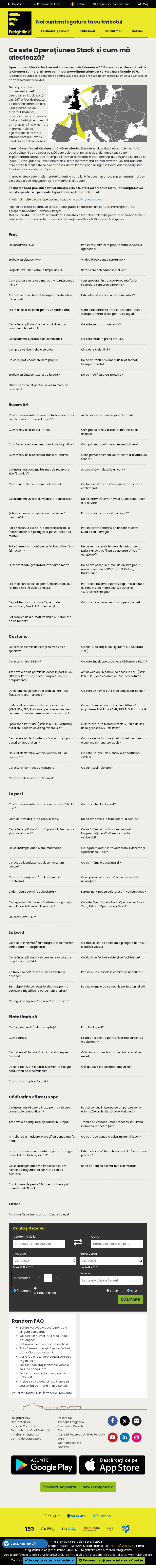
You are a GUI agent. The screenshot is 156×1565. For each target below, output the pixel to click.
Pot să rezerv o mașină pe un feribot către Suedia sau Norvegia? (110, 530)
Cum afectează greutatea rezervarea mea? (39, 565)
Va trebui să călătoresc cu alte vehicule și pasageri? (37, 974)
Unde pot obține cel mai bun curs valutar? (109, 1166)
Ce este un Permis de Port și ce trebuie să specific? (37, 649)
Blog (61, 1430)
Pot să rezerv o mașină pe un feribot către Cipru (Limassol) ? (41, 548)
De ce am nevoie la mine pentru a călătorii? (110, 819)
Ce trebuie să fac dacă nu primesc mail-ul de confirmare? (111, 486)
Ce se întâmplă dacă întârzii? (101, 863)
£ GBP (112, 1291)
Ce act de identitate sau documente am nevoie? (36, 864)
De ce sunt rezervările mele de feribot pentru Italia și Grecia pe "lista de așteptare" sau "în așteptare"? (111, 551)
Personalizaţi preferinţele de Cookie (111, 1560)
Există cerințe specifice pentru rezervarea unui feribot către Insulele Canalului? (40, 586)
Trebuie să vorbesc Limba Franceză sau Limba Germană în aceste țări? (112, 1124)
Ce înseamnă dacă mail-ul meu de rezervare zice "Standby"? (39, 471)
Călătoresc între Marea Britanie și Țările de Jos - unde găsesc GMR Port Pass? (113, 726)
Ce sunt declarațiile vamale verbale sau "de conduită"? (38, 755)
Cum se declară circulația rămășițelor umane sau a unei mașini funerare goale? (114, 740)
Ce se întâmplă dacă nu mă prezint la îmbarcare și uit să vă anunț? (41, 831)
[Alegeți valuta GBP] (108, 1290)
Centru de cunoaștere (26, 1439)
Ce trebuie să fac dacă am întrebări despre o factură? (39, 1054)
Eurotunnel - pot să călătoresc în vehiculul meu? (113, 892)
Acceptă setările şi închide (49, 1560)
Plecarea (20, 1254)
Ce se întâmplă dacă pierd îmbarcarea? (36, 848)
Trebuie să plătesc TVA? (25, 260)
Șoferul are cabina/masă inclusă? (103, 270)
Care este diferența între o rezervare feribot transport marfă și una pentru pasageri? (111, 312)
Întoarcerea (88, 1254)
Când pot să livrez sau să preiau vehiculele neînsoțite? (110, 879)
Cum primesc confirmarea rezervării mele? (110, 444)
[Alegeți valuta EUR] (128, 1290)
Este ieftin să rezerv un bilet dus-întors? (108, 295)
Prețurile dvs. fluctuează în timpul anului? (36, 270)
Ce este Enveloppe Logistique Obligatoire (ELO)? (114, 661)
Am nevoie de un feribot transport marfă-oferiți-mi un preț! (42, 297)
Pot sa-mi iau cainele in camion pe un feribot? (112, 972)
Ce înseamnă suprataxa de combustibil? (36, 339)
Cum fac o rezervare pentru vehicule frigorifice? (41, 444)
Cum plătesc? (18, 1038)
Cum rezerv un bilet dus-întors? (30, 430)
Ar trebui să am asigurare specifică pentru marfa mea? (42, 1139)
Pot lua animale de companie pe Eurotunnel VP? (113, 987)
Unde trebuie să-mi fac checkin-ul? (32, 892)
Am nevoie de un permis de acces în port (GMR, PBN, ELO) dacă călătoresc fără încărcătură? (113, 674)
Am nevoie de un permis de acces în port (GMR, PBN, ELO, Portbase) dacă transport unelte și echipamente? (41, 676)
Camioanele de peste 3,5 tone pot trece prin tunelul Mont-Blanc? (39, 1186)
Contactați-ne (21, 1422)
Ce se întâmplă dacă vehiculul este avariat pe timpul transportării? (40, 959)
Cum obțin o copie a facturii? (28, 1081)
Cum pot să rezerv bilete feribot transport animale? (109, 432)
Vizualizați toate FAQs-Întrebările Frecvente (42, 1393)
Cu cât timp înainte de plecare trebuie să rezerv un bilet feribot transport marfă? (41, 417)
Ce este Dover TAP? (22, 917)
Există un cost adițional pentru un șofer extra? (39, 310)
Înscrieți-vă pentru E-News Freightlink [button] (78, 1487)
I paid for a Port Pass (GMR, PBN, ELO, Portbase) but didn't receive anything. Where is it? (40, 726)
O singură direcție (46, 1293)
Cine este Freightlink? (95, 350)
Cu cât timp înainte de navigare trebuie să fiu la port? (41, 806)
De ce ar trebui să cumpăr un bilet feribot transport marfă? (109, 362)
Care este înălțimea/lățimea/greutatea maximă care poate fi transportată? (41, 945)
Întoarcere (24, 1291)
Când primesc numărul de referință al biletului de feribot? (114, 457)
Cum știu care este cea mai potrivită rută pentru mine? (41, 282)
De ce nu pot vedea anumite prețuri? (34, 360)
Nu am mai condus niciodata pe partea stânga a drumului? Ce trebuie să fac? (41, 1153)
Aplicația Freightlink (71, 1422)
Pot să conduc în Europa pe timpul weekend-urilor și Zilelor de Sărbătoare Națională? (111, 1109)
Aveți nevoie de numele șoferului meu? (107, 415)
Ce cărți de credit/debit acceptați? (32, 1027)
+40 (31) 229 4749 (122, 1546)
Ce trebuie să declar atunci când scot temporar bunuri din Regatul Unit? (41, 740)
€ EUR (132, 1291)
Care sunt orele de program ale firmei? (35, 484)
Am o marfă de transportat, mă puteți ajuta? (39, 1214)
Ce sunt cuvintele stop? (97, 768)
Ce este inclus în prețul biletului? (103, 339)
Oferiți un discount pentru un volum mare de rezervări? (38, 387)
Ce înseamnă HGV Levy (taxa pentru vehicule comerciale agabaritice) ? (39, 1109)
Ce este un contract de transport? (32, 768)
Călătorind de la (25, 1237)
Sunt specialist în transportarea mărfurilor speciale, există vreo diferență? (109, 282)
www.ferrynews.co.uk (87, 199)
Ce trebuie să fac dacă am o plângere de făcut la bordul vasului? (113, 945)
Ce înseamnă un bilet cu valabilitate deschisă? (40, 499)
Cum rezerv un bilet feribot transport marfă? (39, 455)
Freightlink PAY (20, 1418)
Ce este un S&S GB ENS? (25, 661)
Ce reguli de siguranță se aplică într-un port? (39, 1001)
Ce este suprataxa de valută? (101, 324)
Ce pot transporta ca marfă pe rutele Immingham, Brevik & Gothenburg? (34, 604)
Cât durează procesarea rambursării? (106, 1067)
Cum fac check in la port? (98, 804)
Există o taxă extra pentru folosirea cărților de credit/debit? (112, 1040)
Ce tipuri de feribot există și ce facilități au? (110, 957)
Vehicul (85, 1273)
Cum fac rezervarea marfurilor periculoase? (110, 602)
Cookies (63, 1447)
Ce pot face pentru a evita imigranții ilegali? (111, 1137)
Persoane (21, 1278)
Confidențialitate (69, 1443)
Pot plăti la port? (92, 1027)
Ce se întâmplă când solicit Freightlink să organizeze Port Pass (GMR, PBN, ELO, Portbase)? (113, 707)
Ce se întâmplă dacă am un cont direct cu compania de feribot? (37, 326)
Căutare (130, 1299)
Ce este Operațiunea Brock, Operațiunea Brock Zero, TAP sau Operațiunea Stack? (112, 904)
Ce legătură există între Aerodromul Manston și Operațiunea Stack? (113, 850)
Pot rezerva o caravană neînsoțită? (105, 513)
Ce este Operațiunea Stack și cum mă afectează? (34, 879)
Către (95, 1237)
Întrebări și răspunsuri (25, 1434)
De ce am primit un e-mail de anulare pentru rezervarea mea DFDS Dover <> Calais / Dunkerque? (111, 569)
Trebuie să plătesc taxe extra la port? (34, 375)
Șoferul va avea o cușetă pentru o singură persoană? (37, 515)
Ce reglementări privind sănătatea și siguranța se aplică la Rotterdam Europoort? (40, 904)
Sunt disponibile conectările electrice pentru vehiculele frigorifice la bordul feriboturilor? (38, 988)
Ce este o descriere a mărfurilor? (31, 778)
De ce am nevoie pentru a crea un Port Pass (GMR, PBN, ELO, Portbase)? (38, 693)
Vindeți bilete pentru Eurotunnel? (103, 260)
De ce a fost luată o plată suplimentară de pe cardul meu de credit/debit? (40, 1069)
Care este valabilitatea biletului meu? (34, 819)
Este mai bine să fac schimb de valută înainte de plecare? (114, 1153)
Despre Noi (65, 1418)
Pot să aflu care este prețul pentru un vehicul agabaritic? (111, 247)
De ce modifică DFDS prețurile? (102, 375)
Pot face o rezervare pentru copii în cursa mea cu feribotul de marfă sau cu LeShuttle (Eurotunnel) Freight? (112, 588)
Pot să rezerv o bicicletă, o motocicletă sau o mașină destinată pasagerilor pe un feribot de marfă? (40, 532)
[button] (25, 1543)
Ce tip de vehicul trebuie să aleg (31, 350)
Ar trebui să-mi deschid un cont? (103, 470)
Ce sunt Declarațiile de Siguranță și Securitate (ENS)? (112, 649)
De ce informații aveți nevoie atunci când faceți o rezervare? (113, 501)
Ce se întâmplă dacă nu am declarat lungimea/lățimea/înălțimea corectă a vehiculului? (106, 833)
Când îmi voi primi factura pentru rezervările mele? (111, 1054)
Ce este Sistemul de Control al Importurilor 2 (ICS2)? (111, 755)
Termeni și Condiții (70, 1426)
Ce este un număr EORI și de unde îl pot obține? (113, 691)
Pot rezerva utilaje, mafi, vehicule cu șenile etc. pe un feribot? (40, 619)
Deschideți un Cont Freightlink (31, 1430)
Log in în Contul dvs (24, 1426)
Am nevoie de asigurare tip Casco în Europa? (39, 1122)
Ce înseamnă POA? (22, 245)
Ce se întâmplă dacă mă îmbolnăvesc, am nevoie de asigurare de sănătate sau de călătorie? (37, 1170)
